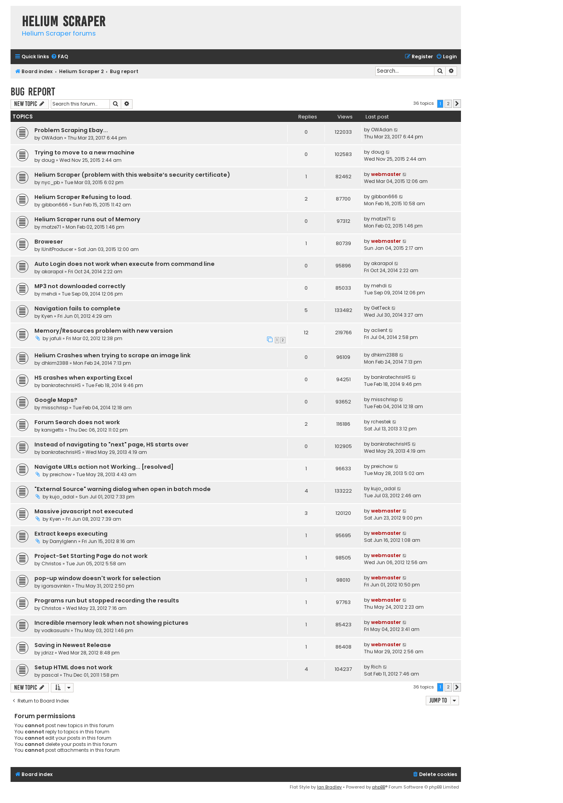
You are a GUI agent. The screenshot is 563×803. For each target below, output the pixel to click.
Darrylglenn (63, 541)
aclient (379, 330)
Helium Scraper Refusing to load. (83, 197)
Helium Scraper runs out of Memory (87, 219)
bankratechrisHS (61, 385)
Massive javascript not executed (83, 511)
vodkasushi (55, 630)
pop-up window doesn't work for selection (97, 578)
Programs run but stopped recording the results (106, 600)
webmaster (386, 174)
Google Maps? (55, 400)
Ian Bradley (329, 787)
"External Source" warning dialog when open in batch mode (122, 489)
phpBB (378, 787)
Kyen (47, 316)
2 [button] (448, 103)
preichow (61, 474)
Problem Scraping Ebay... (71, 130)
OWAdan (52, 137)
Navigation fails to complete (77, 308)
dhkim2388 (54, 363)
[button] (457, 103)
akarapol (52, 271)
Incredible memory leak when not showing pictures (111, 623)
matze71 (51, 227)
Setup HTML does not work (73, 667)
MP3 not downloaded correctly (80, 286)
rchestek (381, 421)
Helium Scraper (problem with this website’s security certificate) (132, 175)
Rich (376, 666)
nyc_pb (50, 182)
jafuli (55, 338)
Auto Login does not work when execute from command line (124, 264)
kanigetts (52, 430)
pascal (50, 675)
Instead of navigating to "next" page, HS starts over (111, 444)
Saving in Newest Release (72, 645)
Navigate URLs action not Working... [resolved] (104, 467)
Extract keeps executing (71, 534)
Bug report (33, 92)
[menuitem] (59, 57)
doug (48, 160)
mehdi (49, 293)
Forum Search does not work (77, 422)
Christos (51, 563)
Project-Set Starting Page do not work (91, 556)
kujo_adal (62, 496)
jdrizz (47, 652)
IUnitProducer (57, 249)
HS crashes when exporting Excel (83, 378)
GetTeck (380, 308)
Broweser (48, 242)
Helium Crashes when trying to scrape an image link (112, 355)
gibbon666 (54, 204)
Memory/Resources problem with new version (103, 331)
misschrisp (54, 407)
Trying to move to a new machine (84, 152)
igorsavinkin (56, 586)
